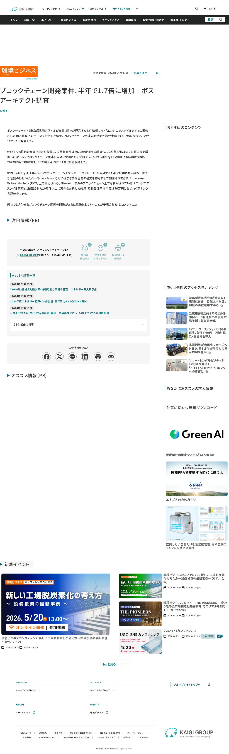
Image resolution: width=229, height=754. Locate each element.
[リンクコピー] (111, 357)
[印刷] (98, 357)
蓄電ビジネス (70, 19)
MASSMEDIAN (25, 712)
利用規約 (28, 737)
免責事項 (60, 732)
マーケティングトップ (28, 690)
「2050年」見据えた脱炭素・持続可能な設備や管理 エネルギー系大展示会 (53, 289)
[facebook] (47, 357)
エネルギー (49, 19)
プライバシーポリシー (138, 732)
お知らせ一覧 (27, 732)
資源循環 (132, 19)
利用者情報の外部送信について (78, 737)
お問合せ (128, 737)
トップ (16, 19)
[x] (59, 357)
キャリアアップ (112, 19)
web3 (3, 110)
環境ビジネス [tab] (98, 8)
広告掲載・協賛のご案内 (111, 732)
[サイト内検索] (215, 19)
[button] (197, 302)
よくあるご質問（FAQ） (108, 737)
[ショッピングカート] (196, 8)
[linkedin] (85, 357)
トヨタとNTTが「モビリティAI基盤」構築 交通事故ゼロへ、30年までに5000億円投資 (59, 313)
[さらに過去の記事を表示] (78, 325)
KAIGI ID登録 (29, 255)
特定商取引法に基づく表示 (83, 732)
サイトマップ (143, 737)
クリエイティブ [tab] (75, 8)
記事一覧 (31, 19)
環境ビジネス (99, 712)
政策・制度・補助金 (155, 19)
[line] (72, 357)
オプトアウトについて (49, 737)
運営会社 (44, 732)
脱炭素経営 (91, 19)
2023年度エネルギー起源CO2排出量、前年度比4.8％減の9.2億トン (49, 301)
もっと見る (114, 664)
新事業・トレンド (181, 19)
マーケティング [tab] (51, 8)
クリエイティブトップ (102, 690)
